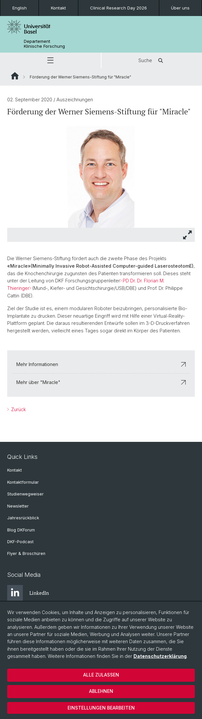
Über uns (180, 7)
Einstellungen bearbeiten (101, 708)
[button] (50, 60)
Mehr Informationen (101, 364)
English (19, 7)
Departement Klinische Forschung (44, 44)
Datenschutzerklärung (160, 656)
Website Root (15, 75)
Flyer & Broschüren (26, 553)
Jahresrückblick (23, 517)
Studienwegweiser (25, 494)
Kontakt (58, 7)
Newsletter (18, 506)
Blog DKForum (21, 529)
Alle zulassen (101, 674)
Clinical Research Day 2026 (118, 7)
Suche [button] (151, 60)
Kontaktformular (23, 482)
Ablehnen (101, 691)
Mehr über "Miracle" (101, 382)
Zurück (18, 409)
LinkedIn (28, 593)
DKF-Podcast (20, 541)
